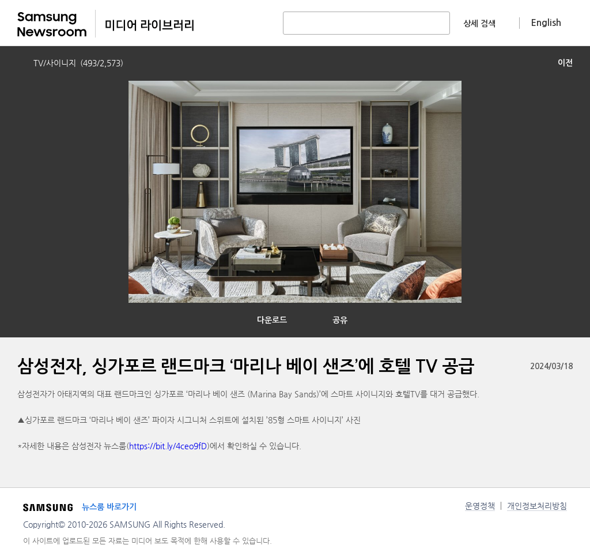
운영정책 (480, 505)
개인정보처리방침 (537, 505)
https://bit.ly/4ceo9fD (168, 445)
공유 (339, 320)
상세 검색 (479, 24)
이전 (565, 63)
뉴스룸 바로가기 (109, 507)
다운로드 (272, 320)
